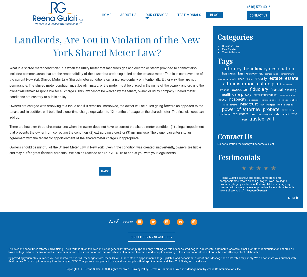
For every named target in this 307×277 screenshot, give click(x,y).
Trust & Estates (231, 52)
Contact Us (258, 15)
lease (225, 105)
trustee (256, 119)
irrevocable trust (268, 100)
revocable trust (265, 114)
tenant (285, 114)
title (294, 114)
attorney (233, 68)
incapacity (237, 99)
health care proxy (236, 94)
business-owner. (250, 73)
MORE (293, 197)
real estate (241, 114)
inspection (254, 100)
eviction (225, 89)
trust (244, 120)
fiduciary (259, 89)
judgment (283, 100)
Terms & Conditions (162, 269)
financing (290, 89)
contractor (223, 79)
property (288, 110)
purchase (224, 114)
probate (271, 109)
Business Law (230, 46)
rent (253, 114)
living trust (248, 104)
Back (105, 171)
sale (276, 114)
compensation (271, 74)
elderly (261, 78)
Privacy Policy (140, 269)
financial (277, 90)
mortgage (270, 105)
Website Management (189, 269)
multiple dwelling (285, 105)
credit (233, 79)
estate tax (287, 84)
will (270, 119)
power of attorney (241, 109)
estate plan (269, 83)
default (250, 79)
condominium (287, 74)
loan (262, 105)
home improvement (265, 94)
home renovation (287, 95)
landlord (293, 100)
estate (276, 78)
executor (240, 89)
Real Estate (229, 49)
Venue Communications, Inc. (224, 269)
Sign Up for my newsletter (151, 237)
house (222, 99)
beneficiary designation (269, 68)
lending (233, 105)
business (229, 73)
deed (241, 78)
